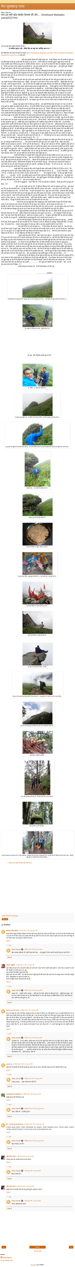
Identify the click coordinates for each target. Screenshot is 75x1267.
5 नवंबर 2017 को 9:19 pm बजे (33, 990)
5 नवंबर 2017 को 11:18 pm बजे (22, 1064)
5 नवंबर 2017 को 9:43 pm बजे (33, 1038)
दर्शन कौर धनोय (11, 1156)
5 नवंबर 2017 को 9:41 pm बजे (33, 949)
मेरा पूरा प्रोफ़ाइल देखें (6, 1260)
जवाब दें (8, 941)
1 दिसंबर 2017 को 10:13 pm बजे (34, 1108)
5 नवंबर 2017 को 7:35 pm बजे (29, 1010)
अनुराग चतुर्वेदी (10, 965)
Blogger (33, 1265)
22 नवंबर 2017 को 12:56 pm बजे (34, 1124)
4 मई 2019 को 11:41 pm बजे (25, 1156)
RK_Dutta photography (14, 1124)
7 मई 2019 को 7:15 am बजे (32, 1171)
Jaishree (9, 1064)
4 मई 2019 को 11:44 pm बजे (25, 1186)
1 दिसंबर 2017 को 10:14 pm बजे (34, 1141)
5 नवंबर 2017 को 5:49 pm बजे (28, 930)
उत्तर (10, 945)
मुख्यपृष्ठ (37, 1247)
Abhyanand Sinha (12, 1010)
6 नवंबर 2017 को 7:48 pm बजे (33, 1078)
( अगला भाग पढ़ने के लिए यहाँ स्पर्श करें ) (20, 863)
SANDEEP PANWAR (13, 1094)
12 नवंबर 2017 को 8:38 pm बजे (31, 1094)
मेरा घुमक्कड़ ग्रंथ (12, 6)
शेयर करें (5, 919)
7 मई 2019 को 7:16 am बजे (32, 1201)
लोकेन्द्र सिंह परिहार (12, 930)
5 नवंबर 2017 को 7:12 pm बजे (25, 965)
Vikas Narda (16, 949)
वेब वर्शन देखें (37, 1251)
